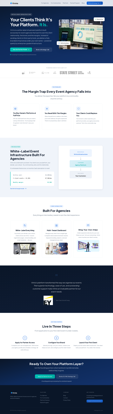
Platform (65, 3)
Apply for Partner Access (45, 376)
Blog (83, 3)
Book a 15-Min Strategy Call (67, 376)
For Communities (56, 3)
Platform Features (45, 400)
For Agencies (45, 3)
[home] (14, 3)
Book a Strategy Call (42, 49)
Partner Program (75, 3)
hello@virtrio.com (98, 410)
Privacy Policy (66, 400)
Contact (65, 397)
